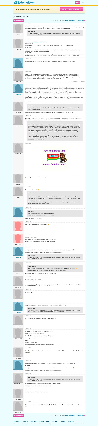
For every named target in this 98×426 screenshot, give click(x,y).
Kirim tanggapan (18, 20)
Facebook (41, 423)
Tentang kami (17, 421)
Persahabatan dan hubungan (23, 17)
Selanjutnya (81, 20)
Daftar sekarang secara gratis (71, 9)
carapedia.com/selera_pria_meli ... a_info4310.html (35, 41)
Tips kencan (55, 421)
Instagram (50, 423)
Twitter (45, 423)
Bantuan (63, 421)
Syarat (32, 423)
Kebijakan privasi (25, 423)
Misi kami (25, 421)
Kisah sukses (33, 421)
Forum (14, 17)
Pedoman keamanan (45, 421)
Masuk (77, 2)
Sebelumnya (68, 20)
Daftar (83, 2)
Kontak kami (71, 421)
